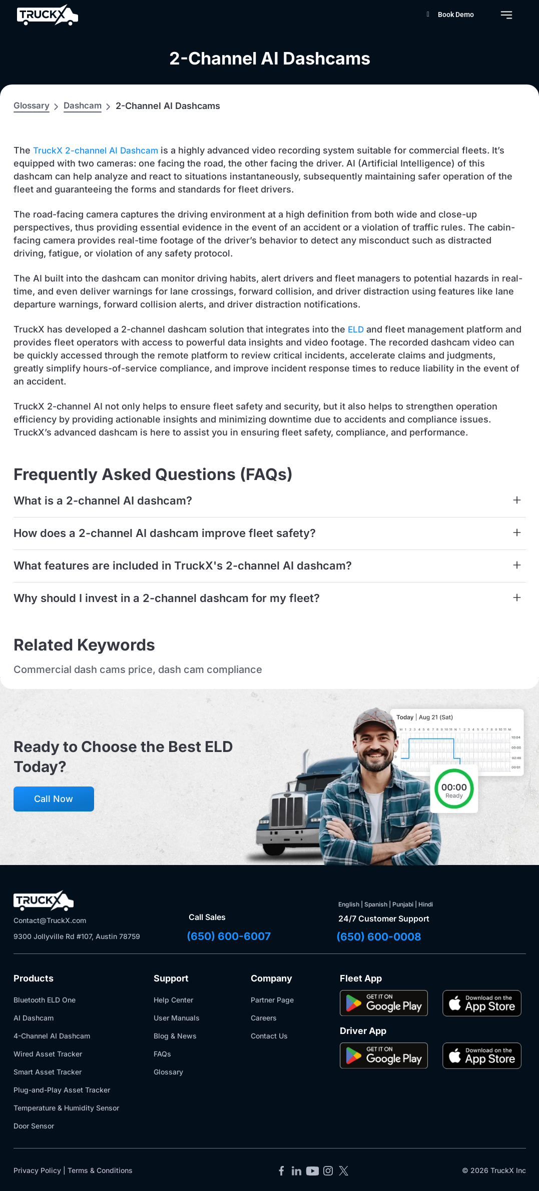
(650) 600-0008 (380, 937)
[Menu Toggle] (506, 15)
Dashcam (86, 105)
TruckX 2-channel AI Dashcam (99, 150)
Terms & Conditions (100, 1170)
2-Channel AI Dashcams (269, 57)
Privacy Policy (37, 1170)
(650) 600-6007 (230, 936)
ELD (356, 329)
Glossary (33, 105)
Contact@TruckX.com (50, 920)
